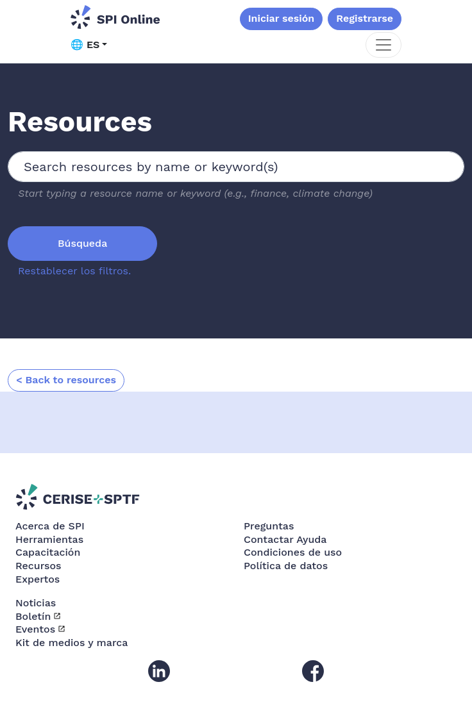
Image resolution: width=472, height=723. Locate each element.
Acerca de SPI (50, 526)
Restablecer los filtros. (74, 271)
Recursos (38, 566)
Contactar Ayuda (285, 539)
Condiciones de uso (293, 552)
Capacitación (47, 552)
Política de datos (286, 566)
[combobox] (236, 166)
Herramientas (49, 539)
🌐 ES (85, 44)
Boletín (33, 616)
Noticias (35, 603)
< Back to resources (66, 380)
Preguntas (269, 526)
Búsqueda (82, 243)
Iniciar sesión (281, 18)
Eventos (35, 629)
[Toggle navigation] (383, 45)
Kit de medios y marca (71, 642)
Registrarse (364, 18)
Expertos (37, 579)
